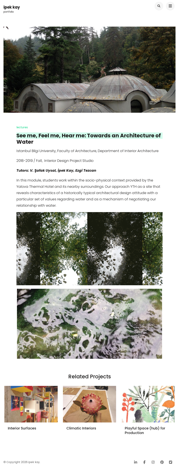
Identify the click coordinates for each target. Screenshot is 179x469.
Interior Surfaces (22, 428)
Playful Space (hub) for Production (145, 430)
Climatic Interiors (81, 428)
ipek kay (11, 7)
